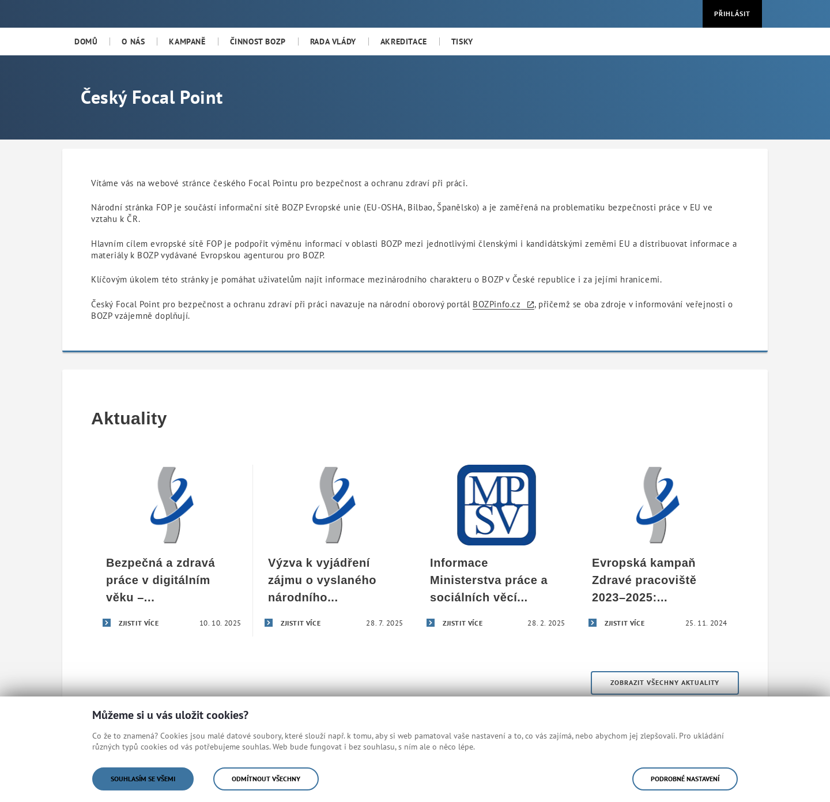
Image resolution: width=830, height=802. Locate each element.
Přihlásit (732, 13)
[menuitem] (86, 41)
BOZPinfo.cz (497, 304)
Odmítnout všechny (266, 778)
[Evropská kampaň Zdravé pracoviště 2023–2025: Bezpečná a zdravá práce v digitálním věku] (658, 551)
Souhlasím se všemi (143, 778)
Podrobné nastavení (685, 778)
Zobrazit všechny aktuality (664, 682)
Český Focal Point (151, 97)
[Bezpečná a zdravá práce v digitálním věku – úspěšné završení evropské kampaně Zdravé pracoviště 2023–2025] (172, 551)
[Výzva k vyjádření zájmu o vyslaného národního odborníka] (334, 551)
